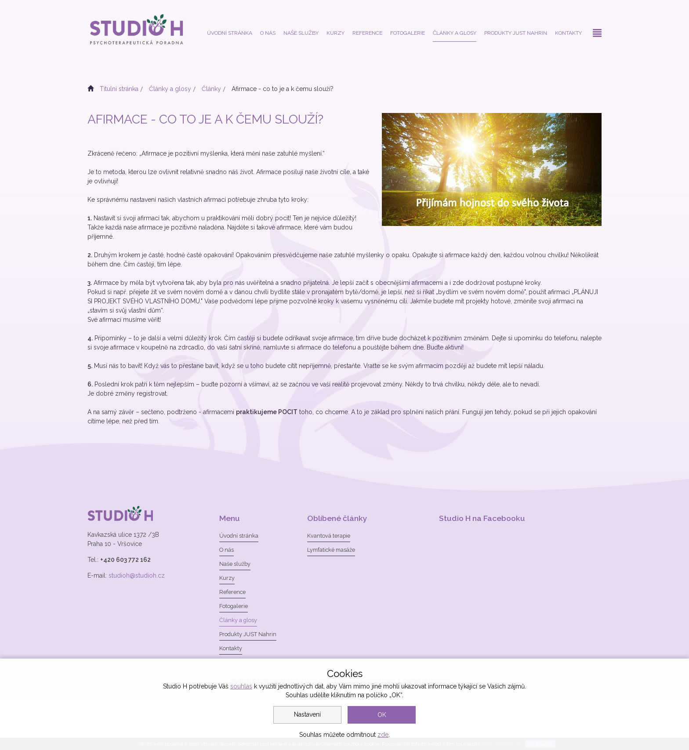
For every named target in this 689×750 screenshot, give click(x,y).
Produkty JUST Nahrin (515, 33)
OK (381, 714)
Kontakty (568, 33)
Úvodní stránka (229, 33)
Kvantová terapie (328, 535)
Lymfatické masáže (331, 549)
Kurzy (335, 33)
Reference (367, 33)
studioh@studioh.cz (137, 575)
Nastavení (307, 714)
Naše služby (301, 33)
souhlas (241, 686)
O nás (268, 33)
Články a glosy (454, 33)
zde (382, 734)
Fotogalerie (407, 33)
